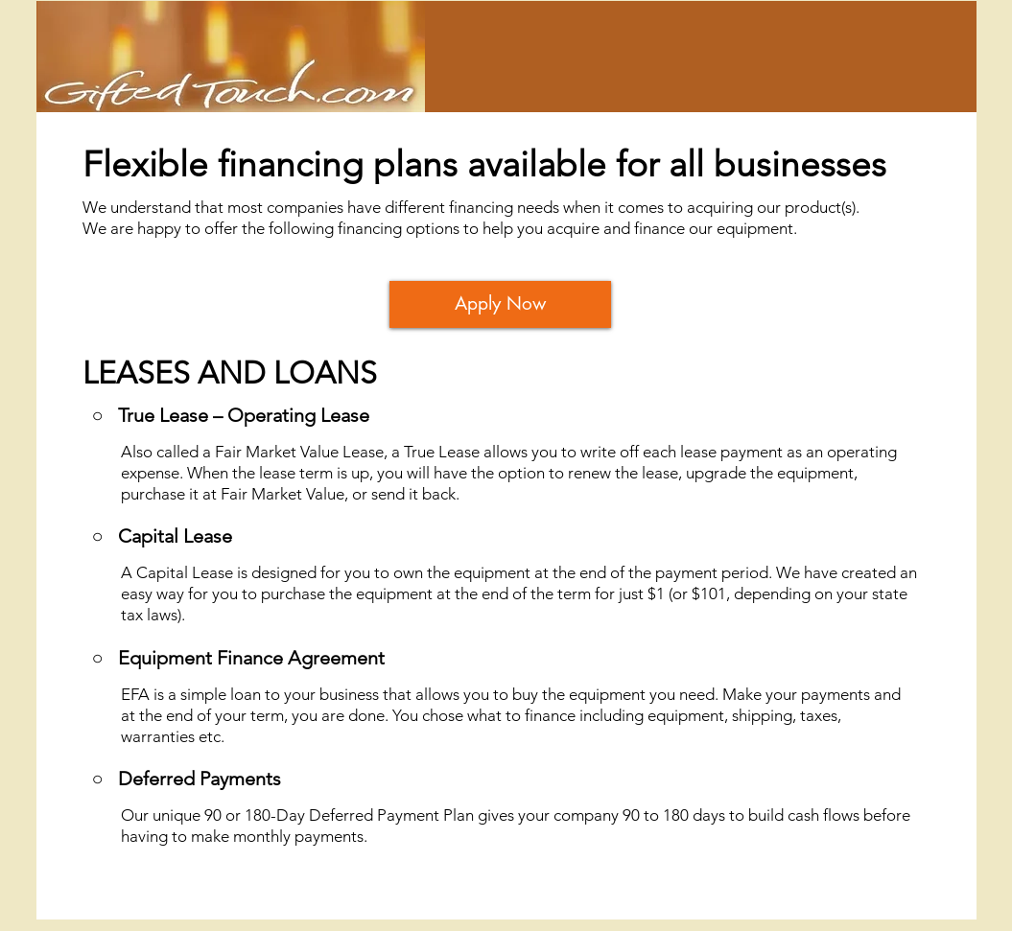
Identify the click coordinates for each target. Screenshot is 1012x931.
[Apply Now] (500, 304)
